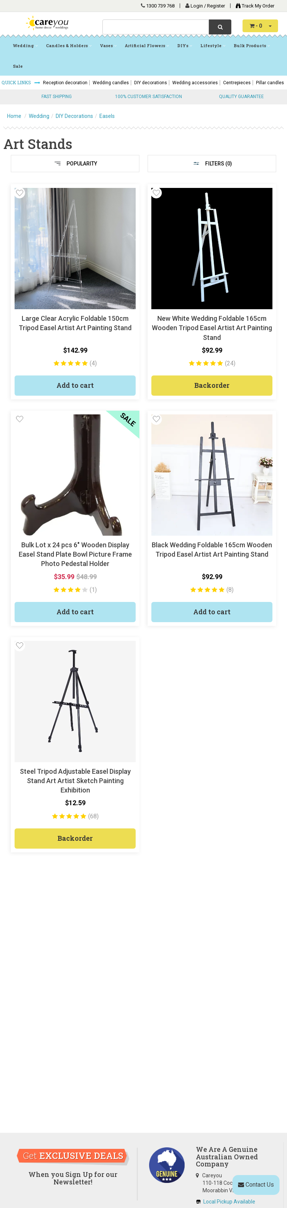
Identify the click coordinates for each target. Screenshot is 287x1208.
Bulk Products (252, 45)
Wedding (25, 45)
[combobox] (155, 26)
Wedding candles (111, 82)
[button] (19, 192)
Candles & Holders (69, 45)
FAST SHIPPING (56, 96)
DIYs (184, 45)
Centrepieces (237, 82)
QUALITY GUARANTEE (241, 96)
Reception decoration (65, 82)
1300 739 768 (160, 6)
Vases (108, 45)
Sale (18, 66)
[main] (143, 523)
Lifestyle (212, 45)
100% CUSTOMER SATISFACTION (148, 96)
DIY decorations (150, 82)
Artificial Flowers (147, 45)
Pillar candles (270, 82)
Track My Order (253, 6)
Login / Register (208, 6)
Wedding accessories (195, 82)
